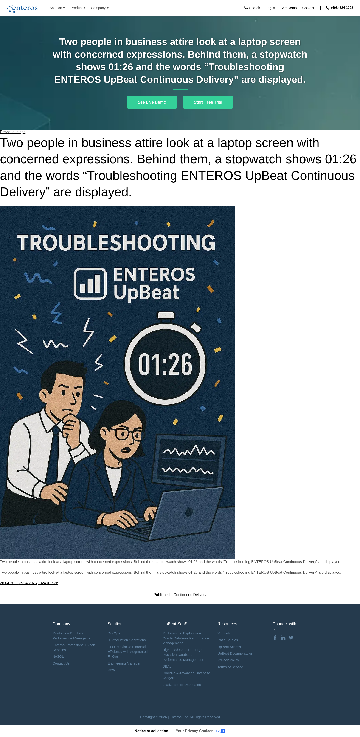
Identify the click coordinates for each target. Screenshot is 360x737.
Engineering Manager (123, 663)
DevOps (113, 633)
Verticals (224, 633)
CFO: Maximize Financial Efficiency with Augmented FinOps (127, 652)
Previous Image (12, 132)
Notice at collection (151, 731)
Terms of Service (230, 667)
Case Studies (227, 640)
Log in (270, 8)
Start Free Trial (208, 102)
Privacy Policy (228, 660)
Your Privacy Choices (194, 731)
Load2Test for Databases (182, 685)
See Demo (289, 8)
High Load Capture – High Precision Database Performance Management (183, 655)
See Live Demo (152, 102)
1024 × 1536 (48, 583)
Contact (308, 8)
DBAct (167, 666)
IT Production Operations (126, 640)
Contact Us (61, 663)
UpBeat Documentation (235, 653)
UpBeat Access (229, 647)
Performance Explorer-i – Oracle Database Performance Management (186, 638)
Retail (111, 670)
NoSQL (58, 656)
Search (254, 8)
